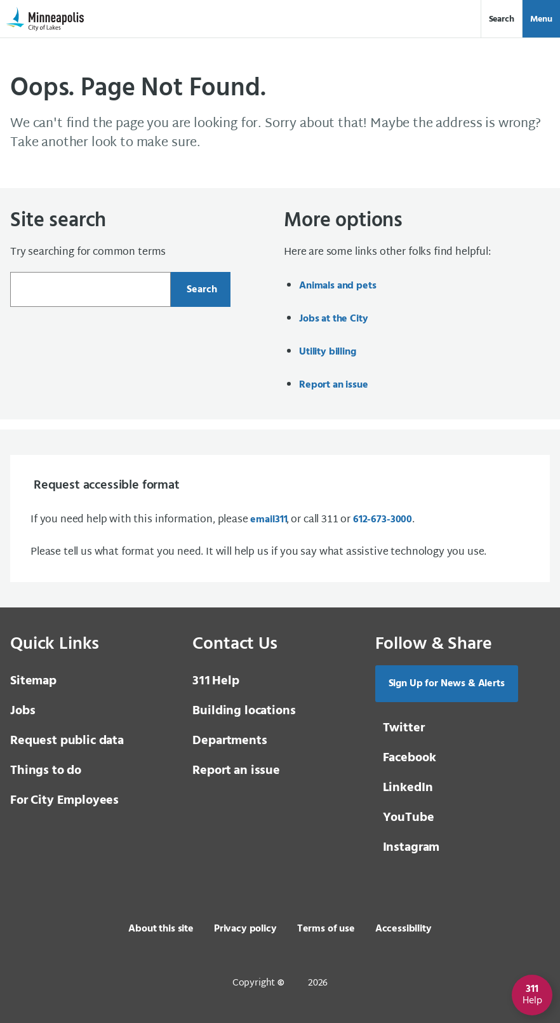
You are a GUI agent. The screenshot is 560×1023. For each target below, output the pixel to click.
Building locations (243, 711)
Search (501, 19)
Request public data (67, 741)
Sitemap (33, 681)
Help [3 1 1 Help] (215, 681)
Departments (229, 741)
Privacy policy (245, 929)
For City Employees (64, 800)
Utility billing (327, 352)
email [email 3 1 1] (268, 520)
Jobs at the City (333, 319)
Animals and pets (337, 286)
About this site (161, 929)
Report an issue (333, 385)
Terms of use (326, 929)
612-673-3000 (382, 520)
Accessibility (403, 929)
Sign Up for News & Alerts (447, 683)
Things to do (45, 771)
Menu (541, 19)
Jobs (22, 711)
